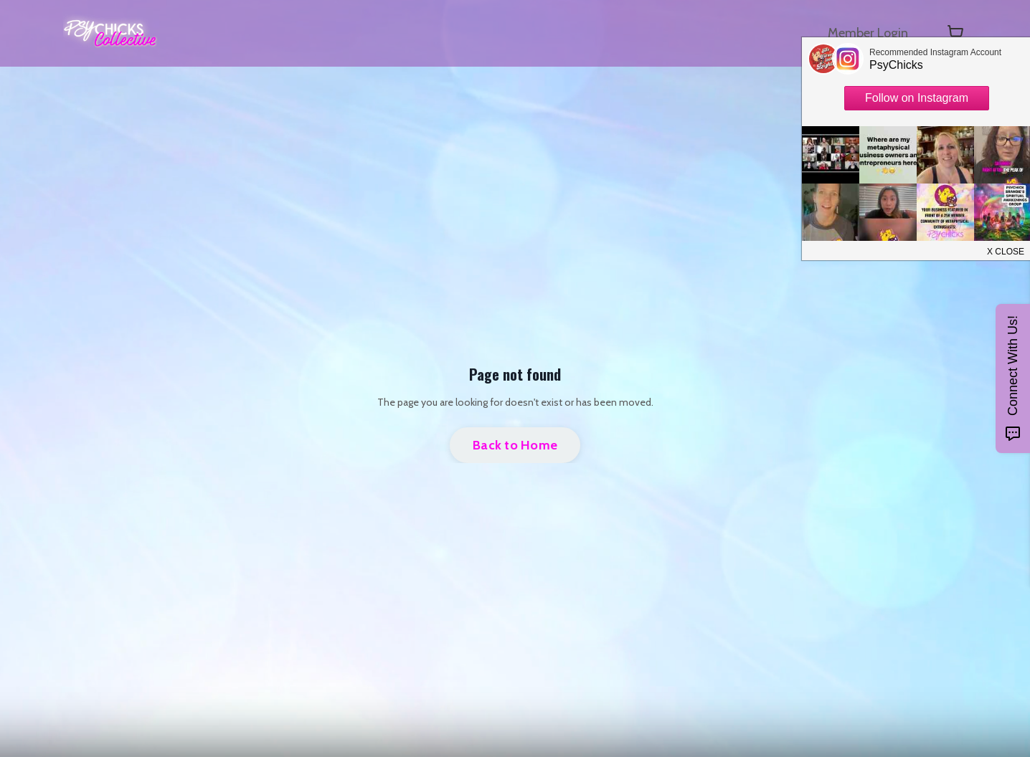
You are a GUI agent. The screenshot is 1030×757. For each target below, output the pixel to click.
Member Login (868, 33)
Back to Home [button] (515, 445)
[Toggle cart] (955, 33)
